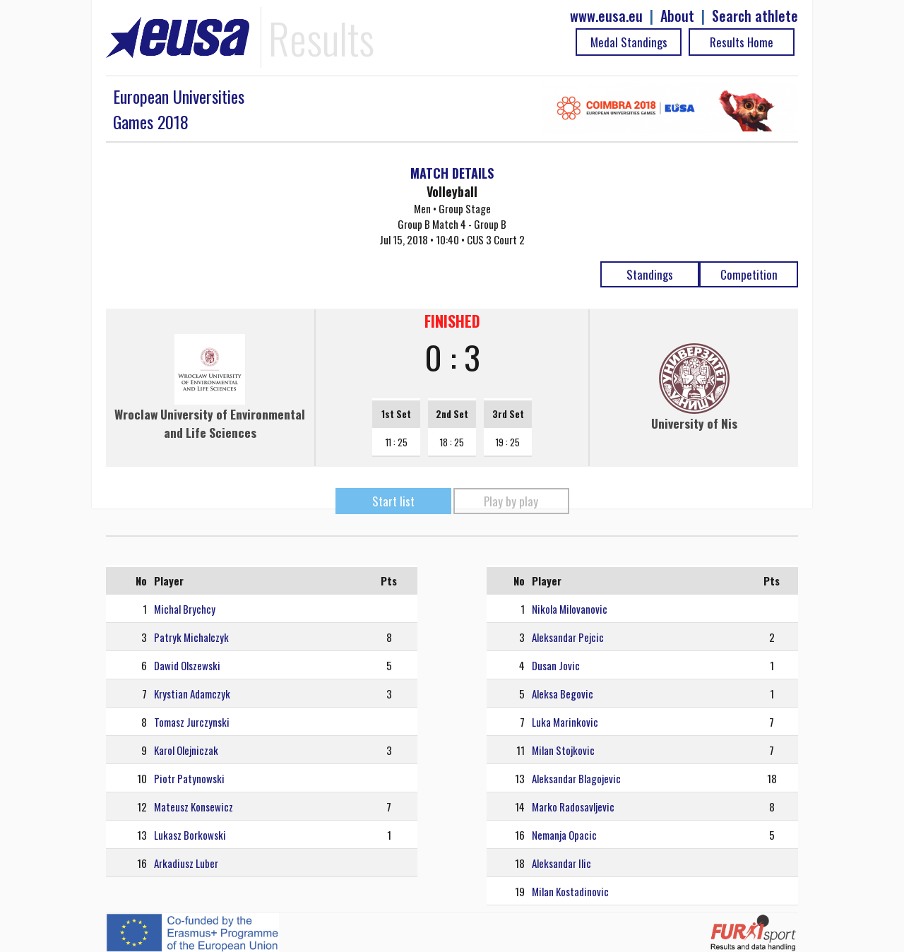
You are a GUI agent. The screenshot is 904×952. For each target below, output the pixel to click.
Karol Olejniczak (186, 750)
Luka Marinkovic (565, 722)
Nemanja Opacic (564, 835)
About (677, 16)
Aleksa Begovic (562, 693)
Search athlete (755, 16)
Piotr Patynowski (189, 778)
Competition (749, 274)
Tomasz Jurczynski (192, 722)
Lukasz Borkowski (190, 835)
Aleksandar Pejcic (568, 637)
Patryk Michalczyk (191, 637)
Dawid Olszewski (187, 665)
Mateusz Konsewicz (193, 806)
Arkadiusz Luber (186, 863)
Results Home (741, 42)
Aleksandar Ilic (561, 863)
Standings (649, 274)
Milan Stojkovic (563, 750)
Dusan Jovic (556, 665)
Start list (393, 501)
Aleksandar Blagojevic (576, 778)
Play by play (511, 501)
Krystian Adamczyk (192, 693)
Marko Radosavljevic (573, 806)
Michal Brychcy (184, 609)
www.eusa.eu (606, 16)
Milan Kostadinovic (570, 891)
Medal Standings (628, 42)
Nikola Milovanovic (569, 609)
